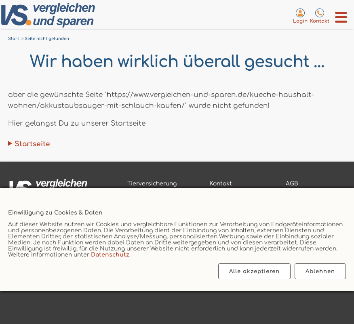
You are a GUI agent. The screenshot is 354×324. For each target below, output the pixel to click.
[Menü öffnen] (341, 17)
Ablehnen (320, 271)
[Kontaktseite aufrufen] (319, 16)
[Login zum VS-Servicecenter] (300, 16)
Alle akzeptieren (254, 271)
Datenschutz (110, 255)
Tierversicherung (152, 184)
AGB (292, 184)
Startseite (32, 144)
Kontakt (221, 184)
